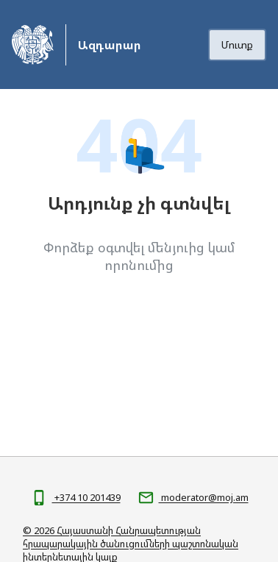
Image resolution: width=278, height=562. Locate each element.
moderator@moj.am (204, 497)
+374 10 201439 (86, 497)
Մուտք (237, 44)
